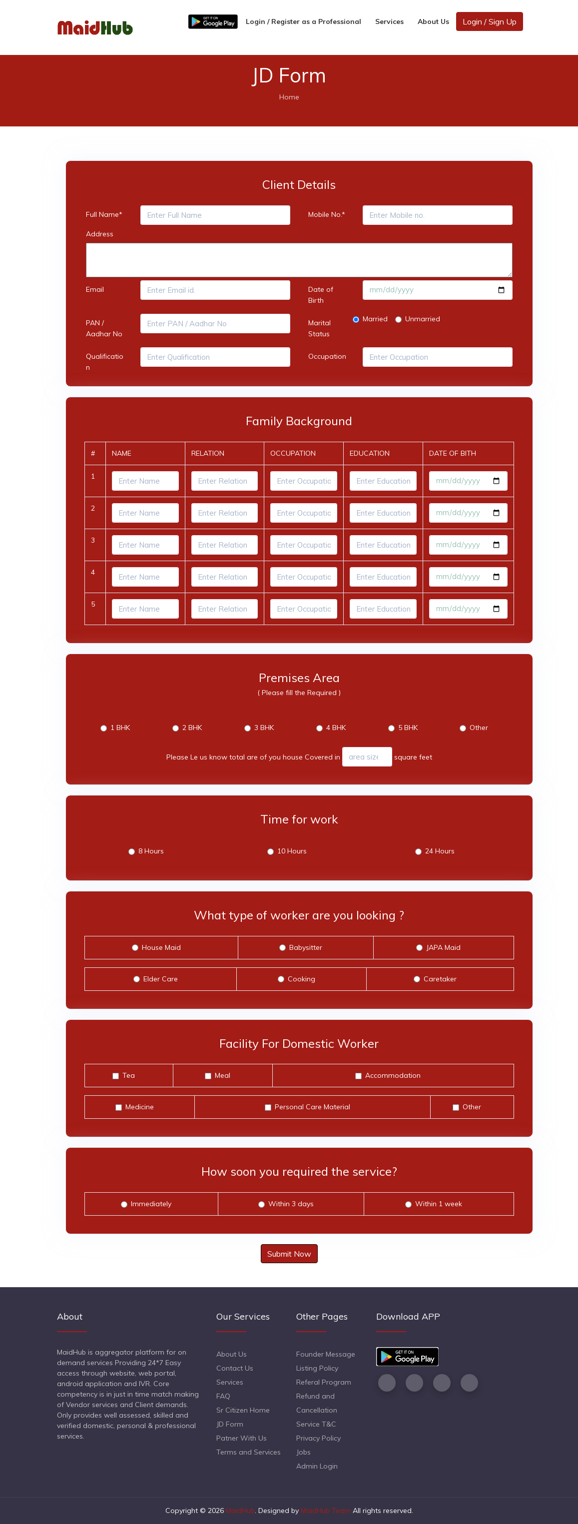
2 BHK (192, 727)
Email (95, 289)
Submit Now (289, 1254)
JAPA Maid (443, 947)
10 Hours (292, 850)
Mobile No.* (326, 214)
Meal (222, 1075)
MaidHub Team (326, 1510)
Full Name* (104, 214)
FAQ (223, 1396)
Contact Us (234, 1368)
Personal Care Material (312, 1106)
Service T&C (316, 1424)
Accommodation (393, 1075)
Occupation (327, 356)
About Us (433, 21)
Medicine (139, 1106)
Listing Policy (317, 1368)
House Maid (161, 947)
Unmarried (422, 318)
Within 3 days (291, 1203)
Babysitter (305, 947)
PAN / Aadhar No (104, 328)
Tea (128, 1075)
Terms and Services (248, 1452)
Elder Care (160, 978)
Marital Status (319, 328)
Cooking (301, 978)
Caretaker (440, 978)
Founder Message (325, 1354)
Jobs (303, 1452)
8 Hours (151, 850)
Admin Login (317, 1466)
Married (375, 318)
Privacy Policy (318, 1438)
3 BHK (264, 727)
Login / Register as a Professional (303, 21)
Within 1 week (438, 1203)
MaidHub (240, 1510)
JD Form (229, 1424)
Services (389, 21)
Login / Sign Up (490, 21)
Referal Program (323, 1382)
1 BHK (120, 727)
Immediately (151, 1203)
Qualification (104, 362)
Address (99, 233)
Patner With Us (241, 1438)
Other (479, 727)
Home (289, 96)
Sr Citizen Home (243, 1410)
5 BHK (408, 727)
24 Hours (440, 850)
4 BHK (336, 727)
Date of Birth (320, 295)
